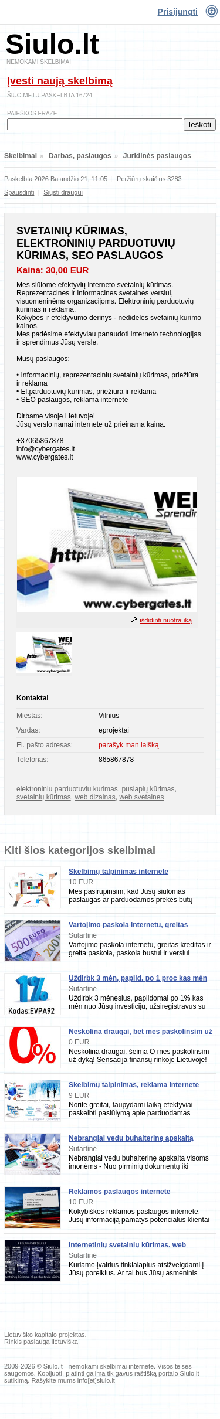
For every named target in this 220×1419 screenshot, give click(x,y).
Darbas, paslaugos (80, 156)
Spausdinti (19, 192)
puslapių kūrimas (147, 789)
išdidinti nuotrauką (166, 620)
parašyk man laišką (129, 745)
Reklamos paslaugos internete (119, 1191)
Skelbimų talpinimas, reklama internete (134, 1085)
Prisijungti (178, 11)
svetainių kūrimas (43, 797)
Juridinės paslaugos (157, 156)
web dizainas (95, 797)
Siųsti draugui (63, 192)
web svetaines (141, 797)
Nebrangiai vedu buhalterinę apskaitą (131, 1138)
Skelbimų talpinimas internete (118, 871)
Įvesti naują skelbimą (60, 81)
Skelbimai (20, 156)
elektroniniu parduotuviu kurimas (67, 789)
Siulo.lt (52, 44)
